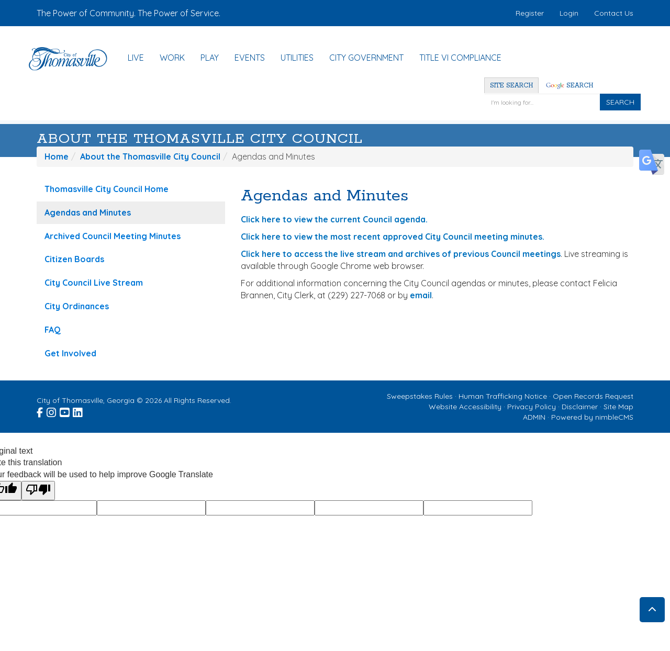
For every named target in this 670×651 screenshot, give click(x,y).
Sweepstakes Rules (420, 396)
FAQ (52, 329)
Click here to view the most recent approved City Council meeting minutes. (392, 236)
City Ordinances (76, 306)
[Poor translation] (38, 490)
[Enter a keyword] (542, 102)
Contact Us (613, 13)
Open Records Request (593, 396)
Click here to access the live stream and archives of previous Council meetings (401, 254)
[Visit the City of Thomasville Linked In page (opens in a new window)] (78, 411)
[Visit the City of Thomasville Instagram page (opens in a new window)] (52, 411)
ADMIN (534, 417)
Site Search (511, 85)
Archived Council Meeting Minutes (112, 236)
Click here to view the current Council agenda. (334, 219)
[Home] (73, 59)
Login (569, 13)
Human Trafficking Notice (503, 396)
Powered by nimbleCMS (592, 417)
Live (136, 57)
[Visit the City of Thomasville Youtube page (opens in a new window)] (65, 411)
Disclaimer (580, 406)
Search (569, 85)
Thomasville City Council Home (106, 189)
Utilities (297, 57)
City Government (366, 57)
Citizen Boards (74, 259)
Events (249, 57)
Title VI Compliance (460, 57)
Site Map (618, 406)
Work (172, 57)
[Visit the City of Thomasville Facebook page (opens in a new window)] (40, 411)
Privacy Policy (531, 406)
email (421, 295)
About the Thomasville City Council (200, 139)
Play (209, 57)
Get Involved (70, 353)
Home (56, 156)
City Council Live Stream (93, 282)
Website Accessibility (465, 406)
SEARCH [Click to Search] (620, 102)
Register (530, 13)
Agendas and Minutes (87, 212)
